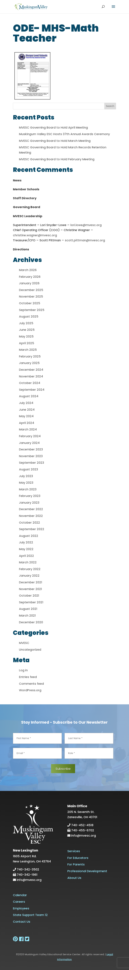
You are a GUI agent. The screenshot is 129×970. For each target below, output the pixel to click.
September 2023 (31, 462)
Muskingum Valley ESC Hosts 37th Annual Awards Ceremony (64, 134)
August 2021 (28, 609)
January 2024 (29, 443)
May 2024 (26, 416)
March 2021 (27, 615)
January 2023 (29, 502)
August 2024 (28, 396)
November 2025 (31, 296)
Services (73, 851)
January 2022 (29, 575)
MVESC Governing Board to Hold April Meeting (53, 127)
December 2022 (31, 509)
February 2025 (30, 356)
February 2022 (29, 569)
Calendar (20, 895)
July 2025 (26, 323)
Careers (19, 902)
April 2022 (26, 556)
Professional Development (87, 871)
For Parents (76, 864)
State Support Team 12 (30, 915)
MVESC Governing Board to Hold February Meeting (56, 159)
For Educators (77, 858)
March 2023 (27, 489)
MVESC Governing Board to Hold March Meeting (55, 141)
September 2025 (31, 310)
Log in (23, 670)
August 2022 (28, 536)
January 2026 (29, 283)
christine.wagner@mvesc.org (35, 235)
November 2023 (31, 456)
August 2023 (28, 469)
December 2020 (31, 622)
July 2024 (26, 403)
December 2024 (31, 370)
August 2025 (28, 316)
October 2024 (29, 383)
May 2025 (26, 336)
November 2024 (31, 376)
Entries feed (28, 677)
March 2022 (28, 562)
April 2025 (26, 343)
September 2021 (31, 602)
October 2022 (29, 522)
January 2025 (29, 363)
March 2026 (28, 270)
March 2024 (28, 429)
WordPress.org (30, 690)
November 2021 (30, 589)
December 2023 (31, 449)
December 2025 (31, 290)
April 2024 (26, 423)
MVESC (24, 643)
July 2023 (26, 476)
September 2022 (31, 529)
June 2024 (27, 409)
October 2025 (29, 303)
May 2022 (26, 549)
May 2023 (26, 482)
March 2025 (28, 350)
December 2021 (30, 582)
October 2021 (29, 595)
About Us (74, 878)
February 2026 (29, 277)
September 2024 (31, 389)
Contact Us (21, 921)
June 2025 (27, 330)
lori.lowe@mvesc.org (86, 225)
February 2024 (30, 436)
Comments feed (31, 684)
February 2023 (29, 496)
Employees (21, 908)
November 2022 (31, 516)
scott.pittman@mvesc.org (85, 240)
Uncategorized (30, 649)
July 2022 (26, 542)
